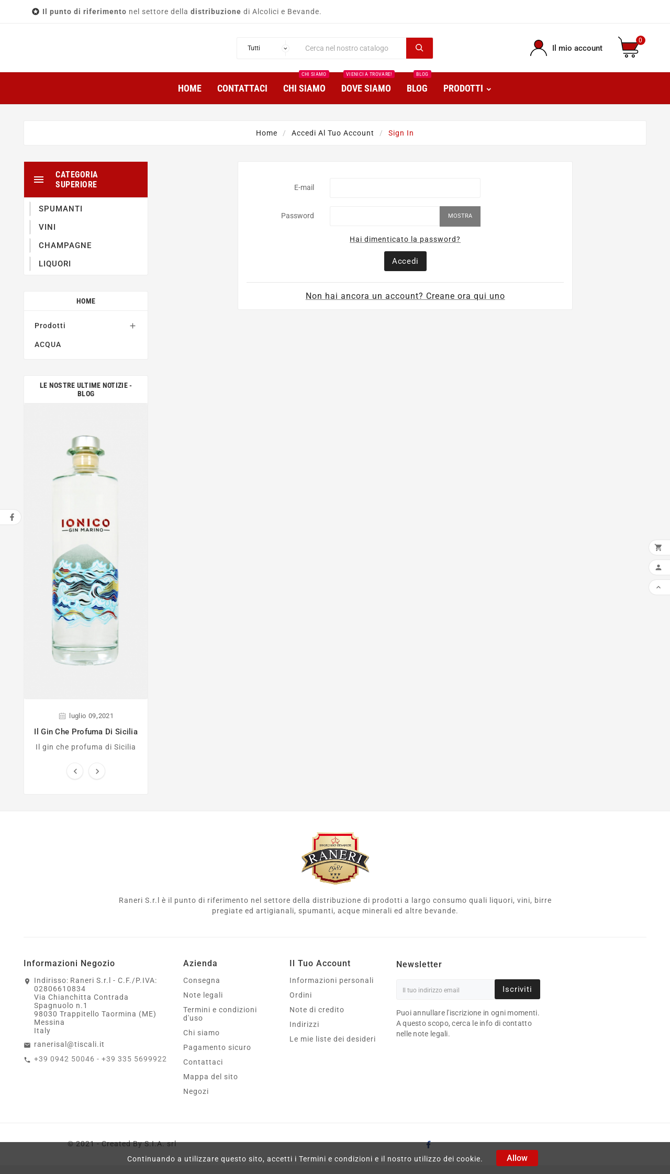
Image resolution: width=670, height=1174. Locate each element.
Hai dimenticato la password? (405, 248)
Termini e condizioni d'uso (220, 1022)
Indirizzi (304, 1033)
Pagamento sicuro (217, 1056)
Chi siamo (201, 1041)
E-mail (304, 196)
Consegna (201, 989)
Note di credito (316, 1018)
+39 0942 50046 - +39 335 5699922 (100, 1068)
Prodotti (50, 334)
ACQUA (48, 353)
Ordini (300, 1004)
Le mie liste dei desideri (332, 1048)
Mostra (460, 224)
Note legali (203, 1004)
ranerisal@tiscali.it (69, 1053)
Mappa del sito (210, 1085)
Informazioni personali (331, 989)
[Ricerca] (353, 52)
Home (85, 310)
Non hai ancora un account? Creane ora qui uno (405, 305)
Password (297, 224)
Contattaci (203, 1071)
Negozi (196, 1100)
